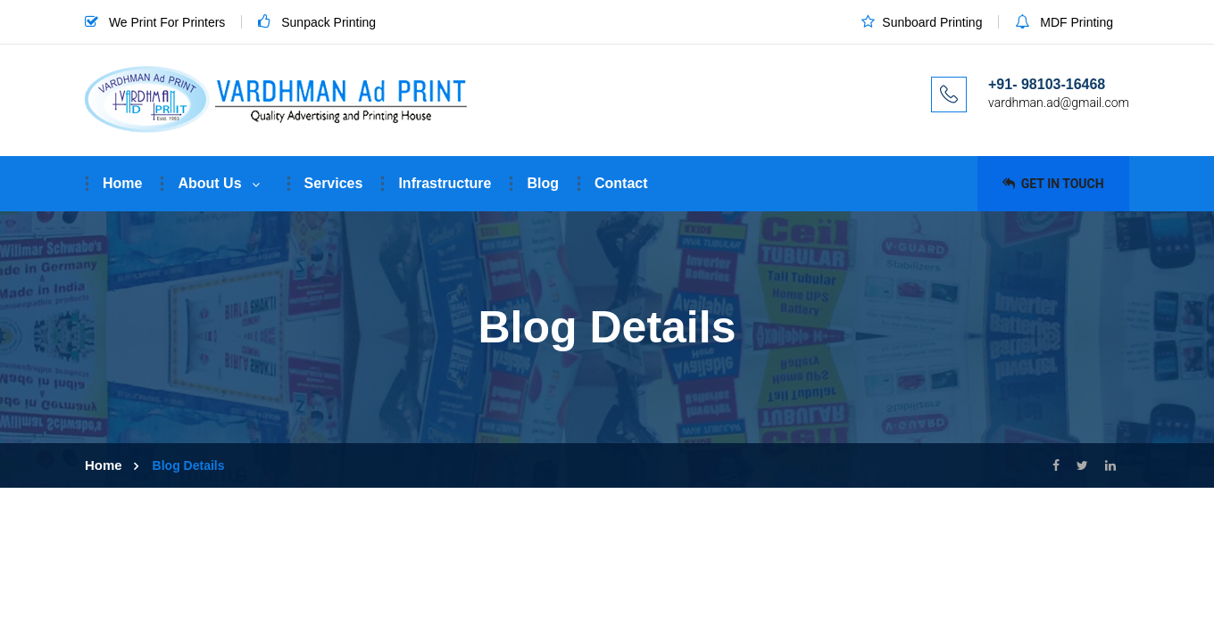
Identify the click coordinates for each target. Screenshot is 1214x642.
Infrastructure (444, 183)
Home (122, 183)
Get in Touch (1052, 183)
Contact (621, 183)
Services (333, 183)
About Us (209, 183)
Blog (543, 183)
